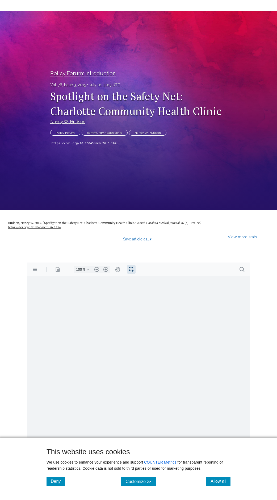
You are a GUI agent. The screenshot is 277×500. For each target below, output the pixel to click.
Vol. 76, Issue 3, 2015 (68, 85)
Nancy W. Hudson (67, 121)
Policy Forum (65, 133)
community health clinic (104, 133)
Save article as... (137, 239)
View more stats (242, 237)
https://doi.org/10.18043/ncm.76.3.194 (84, 143)
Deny (58, 481)
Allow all (220, 481)
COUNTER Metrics (160, 462)
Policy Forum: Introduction (83, 73)
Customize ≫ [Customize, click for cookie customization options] (140, 481)
